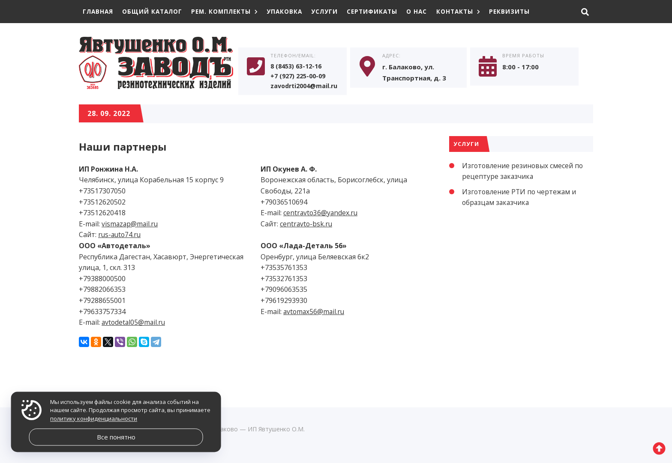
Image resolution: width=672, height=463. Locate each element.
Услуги (332, 11)
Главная (98, 11)
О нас (427, 11)
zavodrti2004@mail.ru (306, 87)
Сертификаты (382, 11)
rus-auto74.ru (120, 236)
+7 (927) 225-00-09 (300, 77)
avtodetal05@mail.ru (134, 324)
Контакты (470, 11)
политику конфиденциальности (93, 418)
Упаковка (291, 11)
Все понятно (116, 437)
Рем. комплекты (229, 11)
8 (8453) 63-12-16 (298, 67)
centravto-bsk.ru (306, 225)
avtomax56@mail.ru (314, 313)
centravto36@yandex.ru (321, 215)
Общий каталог (155, 11)
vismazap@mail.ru (130, 225)
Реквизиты (523, 11)
